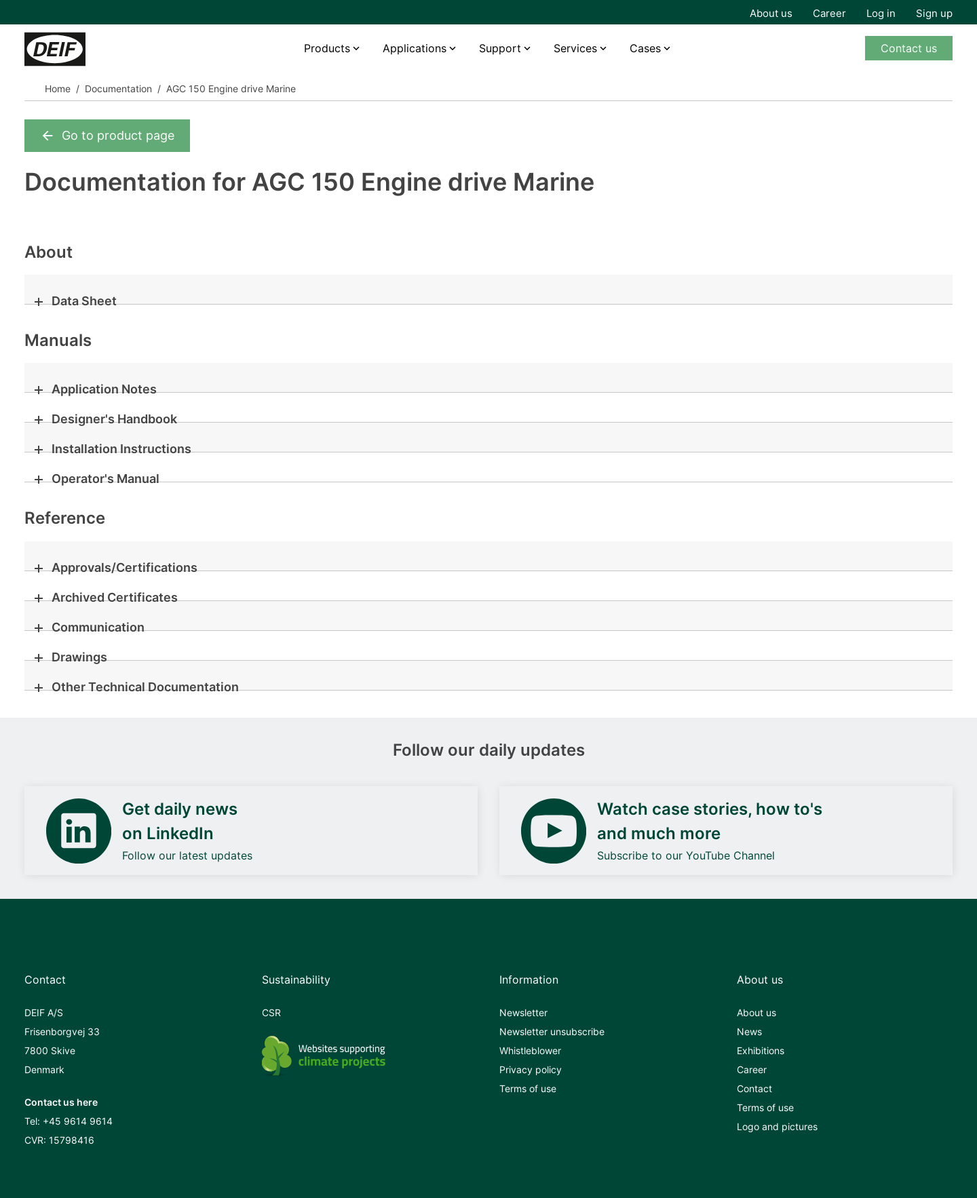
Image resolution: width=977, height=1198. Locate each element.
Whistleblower (530, 1050)
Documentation (118, 88)
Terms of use (527, 1088)
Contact (754, 1088)
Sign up (934, 13)
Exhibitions (760, 1050)
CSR (271, 1012)
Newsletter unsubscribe (552, 1031)
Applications (414, 48)
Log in (881, 13)
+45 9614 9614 (78, 1121)
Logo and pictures (777, 1126)
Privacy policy (530, 1069)
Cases (645, 48)
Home (58, 88)
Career (829, 13)
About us (771, 13)
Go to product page (107, 135)
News (749, 1031)
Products (327, 48)
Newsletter (523, 1012)
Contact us (909, 48)
